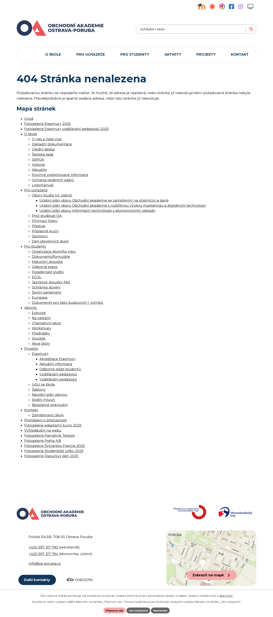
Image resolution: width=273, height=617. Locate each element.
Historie (38, 165)
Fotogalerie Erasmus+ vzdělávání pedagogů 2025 (66, 129)
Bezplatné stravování (50, 405)
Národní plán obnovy (49, 395)
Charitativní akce (46, 323)
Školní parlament (46, 292)
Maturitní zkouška (47, 262)
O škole (30, 134)
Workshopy (41, 328)
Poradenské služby (48, 272)
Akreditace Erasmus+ (57, 359)
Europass (40, 298)
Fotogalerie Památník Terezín (49, 436)
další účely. (226, 595)
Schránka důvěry (46, 287)
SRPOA (38, 160)
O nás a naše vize (47, 139)
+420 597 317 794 (43, 557)
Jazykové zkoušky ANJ (51, 282)
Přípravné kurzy (45, 231)
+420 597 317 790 (43, 551)
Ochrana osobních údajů (53, 180)
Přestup (38, 226)
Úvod (28, 119)
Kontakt (31, 410)
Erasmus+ (40, 354)
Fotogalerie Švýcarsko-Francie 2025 (54, 446)
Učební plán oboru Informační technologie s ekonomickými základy (97, 211)
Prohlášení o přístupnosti (45, 420)
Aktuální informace (55, 364)
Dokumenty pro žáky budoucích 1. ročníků (67, 303)
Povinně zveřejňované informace (60, 175)
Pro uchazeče (36, 190)
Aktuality (39, 170)
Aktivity (30, 308)
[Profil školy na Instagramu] (240, 6)
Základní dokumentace (52, 144)
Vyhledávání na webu (42, 430)
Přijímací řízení (44, 221)
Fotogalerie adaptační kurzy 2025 (53, 425)
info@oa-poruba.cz (45, 567)
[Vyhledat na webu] (234, 28)
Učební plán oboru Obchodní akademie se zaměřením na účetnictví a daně (104, 200)
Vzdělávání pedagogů (58, 374)
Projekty (31, 349)
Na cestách (41, 318)
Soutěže (39, 338)
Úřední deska (43, 149)
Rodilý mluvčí (43, 400)
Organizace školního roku (54, 252)
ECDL (36, 277)
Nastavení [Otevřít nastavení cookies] (161, 610)
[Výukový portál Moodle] (201, 6)
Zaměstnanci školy (48, 415)
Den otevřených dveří (50, 241)
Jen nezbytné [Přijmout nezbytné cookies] (138, 610)
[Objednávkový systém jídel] (212, 6)
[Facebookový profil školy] (231, 6)
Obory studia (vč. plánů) (52, 195)
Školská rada (42, 154)
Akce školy (41, 344)
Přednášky (41, 333)
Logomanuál (42, 185)
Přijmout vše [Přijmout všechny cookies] (113, 610)
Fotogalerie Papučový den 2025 (51, 456)
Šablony (39, 390)
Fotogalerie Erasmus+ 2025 (47, 124)
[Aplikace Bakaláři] (222, 6)
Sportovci (40, 236)
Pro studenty (35, 246)
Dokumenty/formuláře (51, 257)
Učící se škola (43, 384)
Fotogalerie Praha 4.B (42, 441)
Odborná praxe (44, 267)
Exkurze (39, 313)
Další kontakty (38, 584)
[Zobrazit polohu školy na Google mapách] (211, 561)
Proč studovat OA (47, 216)
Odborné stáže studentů (60, 369)
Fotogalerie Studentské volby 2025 (53, 451)
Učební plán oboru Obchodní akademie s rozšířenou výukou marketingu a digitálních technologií (122, 206)
